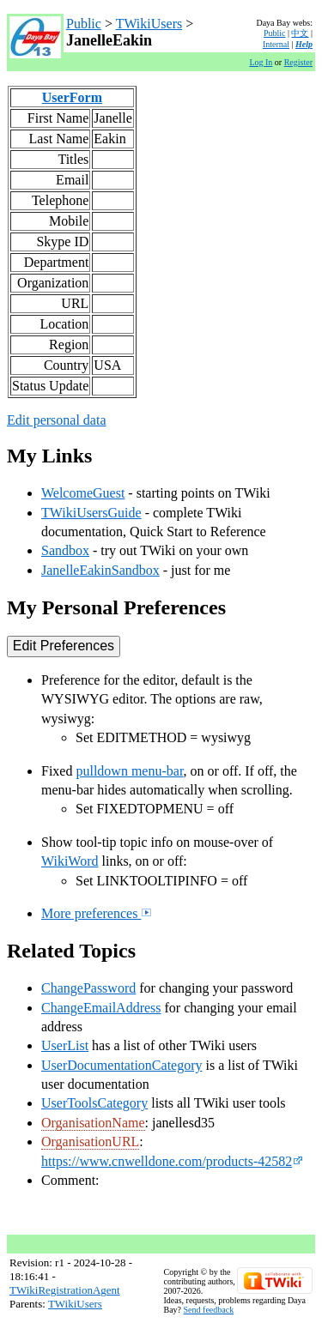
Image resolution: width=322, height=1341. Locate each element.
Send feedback (209, 1309)
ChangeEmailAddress (101, 1007)
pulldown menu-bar (129, 771)
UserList (64, 1045)
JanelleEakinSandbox (100, 570)
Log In (260, 62)
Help (304, 44)
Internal (276, 44)
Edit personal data (56, 420)
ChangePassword (88, 988)
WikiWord (70, 861)
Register (298, 62)
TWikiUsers (149, 23)
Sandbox (65, 550)
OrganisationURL (90, 1141)
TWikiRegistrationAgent (64, 1290)
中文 (299, 33)
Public (83, 23)
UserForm (72, 97)
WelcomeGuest (83, 493)
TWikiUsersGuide (91, 512)
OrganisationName (93, 1122)
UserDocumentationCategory (122, 1065)
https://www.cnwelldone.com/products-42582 (172, 1161)
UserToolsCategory (94, 1103)
